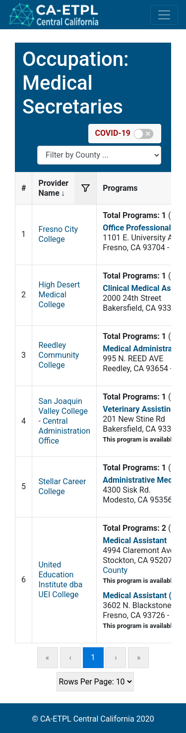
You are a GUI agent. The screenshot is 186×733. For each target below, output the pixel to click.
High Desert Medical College (59, 294)
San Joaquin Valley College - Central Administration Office (64, 421)
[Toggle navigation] (164, 15)
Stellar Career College (62, 486)
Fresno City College (58, 234)
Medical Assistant (135, 540)
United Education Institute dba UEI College (60, 579)
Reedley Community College (58, 355)
